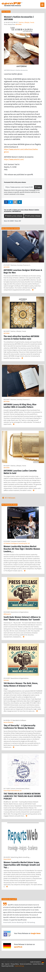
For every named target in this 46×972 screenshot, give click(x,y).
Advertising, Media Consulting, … (21, 857)
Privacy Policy (15, 964)
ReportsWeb (7, 859)
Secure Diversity (8, 722)
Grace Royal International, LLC (13, 790)
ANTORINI (19, 24)
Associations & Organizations (19, 612)
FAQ (3, 964)
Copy (38, 187)
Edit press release (32, 216)
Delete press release (13, 216)
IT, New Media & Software (18, 720)
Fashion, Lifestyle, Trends (26, 22)
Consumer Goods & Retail (18, 541)
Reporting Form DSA (8, 966)
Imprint (7, 964)
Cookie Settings (19, 966)
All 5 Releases (8, 498)
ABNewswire (7, 614)
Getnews (6, 680)
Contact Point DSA (38, 964)
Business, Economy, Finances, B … (21, 265)
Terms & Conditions (26, 964)
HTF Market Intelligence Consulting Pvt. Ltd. (17, 543)
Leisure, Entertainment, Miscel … (20, 788)
